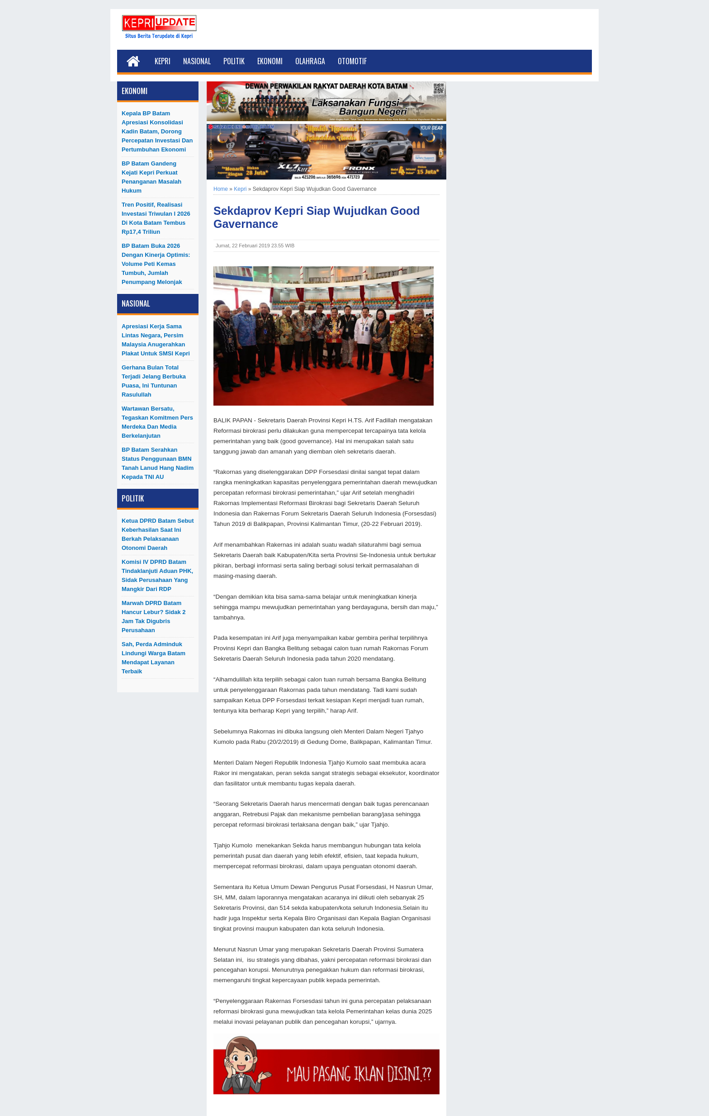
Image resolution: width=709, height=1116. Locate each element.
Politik (234, 61)
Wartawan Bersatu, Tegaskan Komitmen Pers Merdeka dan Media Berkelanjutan (157, 422)
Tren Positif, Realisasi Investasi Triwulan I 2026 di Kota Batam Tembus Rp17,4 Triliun (156, 218)
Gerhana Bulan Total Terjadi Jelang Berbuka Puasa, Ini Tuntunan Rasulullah (154, 381)
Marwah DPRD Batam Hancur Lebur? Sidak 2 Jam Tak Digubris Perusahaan (154, 617)
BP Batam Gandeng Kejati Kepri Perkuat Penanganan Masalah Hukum (151, 177)
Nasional (197, 61)
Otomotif (352, 61)
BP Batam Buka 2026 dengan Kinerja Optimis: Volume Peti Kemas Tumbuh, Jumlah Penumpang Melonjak (156, 263)
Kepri (162, 61)
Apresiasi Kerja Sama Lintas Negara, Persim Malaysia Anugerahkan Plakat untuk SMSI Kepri (156, 340)
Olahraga (310, 61)
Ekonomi (270, 61)
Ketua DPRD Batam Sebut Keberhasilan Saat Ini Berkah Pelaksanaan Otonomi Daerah (158, 534)
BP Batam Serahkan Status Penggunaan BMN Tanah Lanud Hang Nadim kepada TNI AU (158, 463)
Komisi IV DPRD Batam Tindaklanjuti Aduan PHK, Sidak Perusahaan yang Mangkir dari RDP (157, 575)
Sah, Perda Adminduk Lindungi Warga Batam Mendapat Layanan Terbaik (153, 658)
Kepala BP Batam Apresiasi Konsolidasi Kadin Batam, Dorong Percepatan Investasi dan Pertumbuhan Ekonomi (157, 131)
